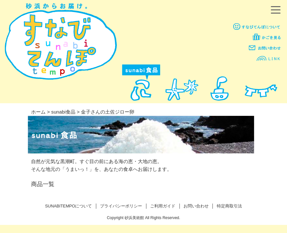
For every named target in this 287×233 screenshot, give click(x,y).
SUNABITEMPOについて (68, 206)
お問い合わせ (196, 206)
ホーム (38, 112)
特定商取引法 (229, 206)
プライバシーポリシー (121, 206)
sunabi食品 (63, 112)
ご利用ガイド (162, 206)
